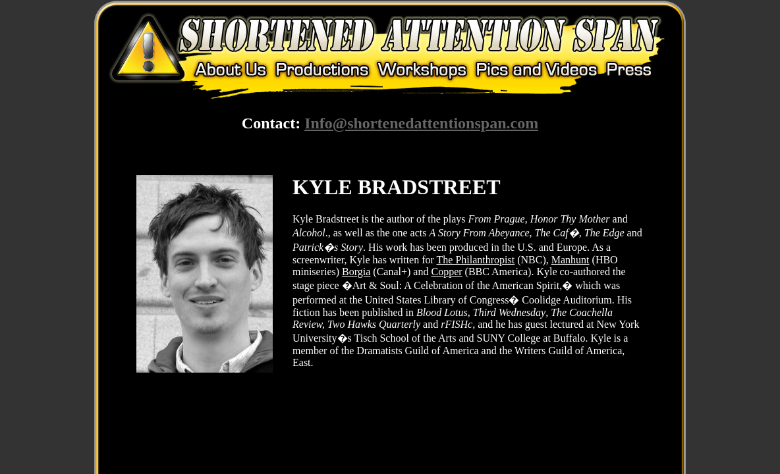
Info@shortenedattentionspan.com (421, 123)
